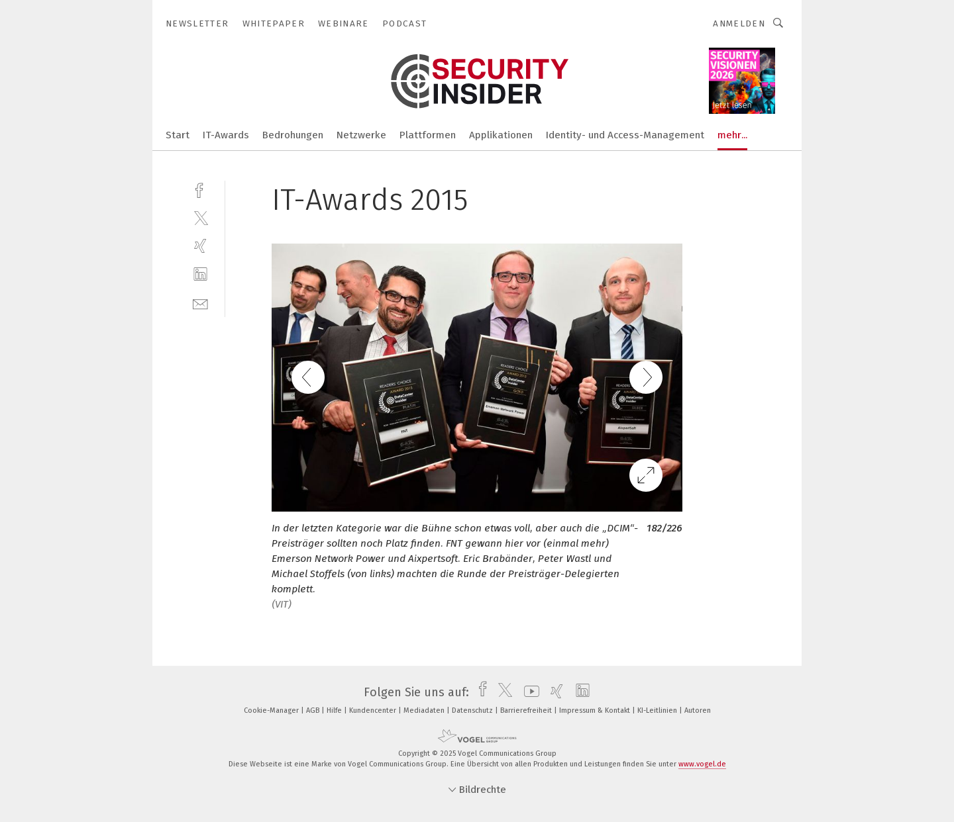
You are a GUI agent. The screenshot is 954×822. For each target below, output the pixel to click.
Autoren (697, 710)
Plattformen (427, 135)
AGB (313, 710)
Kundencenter (373, 710)
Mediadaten (425, 710)
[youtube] (528, 692)
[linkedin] (200, 274)
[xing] (200, 246)
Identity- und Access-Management (625, 135)
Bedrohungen (292, 135)
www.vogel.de (702, 764)
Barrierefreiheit (527, 710)
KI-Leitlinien (658, 710)
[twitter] (200, 217)
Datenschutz (473, 710)
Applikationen (501, 135)
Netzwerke (361, 135)
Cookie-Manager (272, 710)
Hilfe (335, 710)
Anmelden (739, 23)
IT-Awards (226, 135)
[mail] (200, 303)
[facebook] (200, 189)
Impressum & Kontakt (595, 710)
